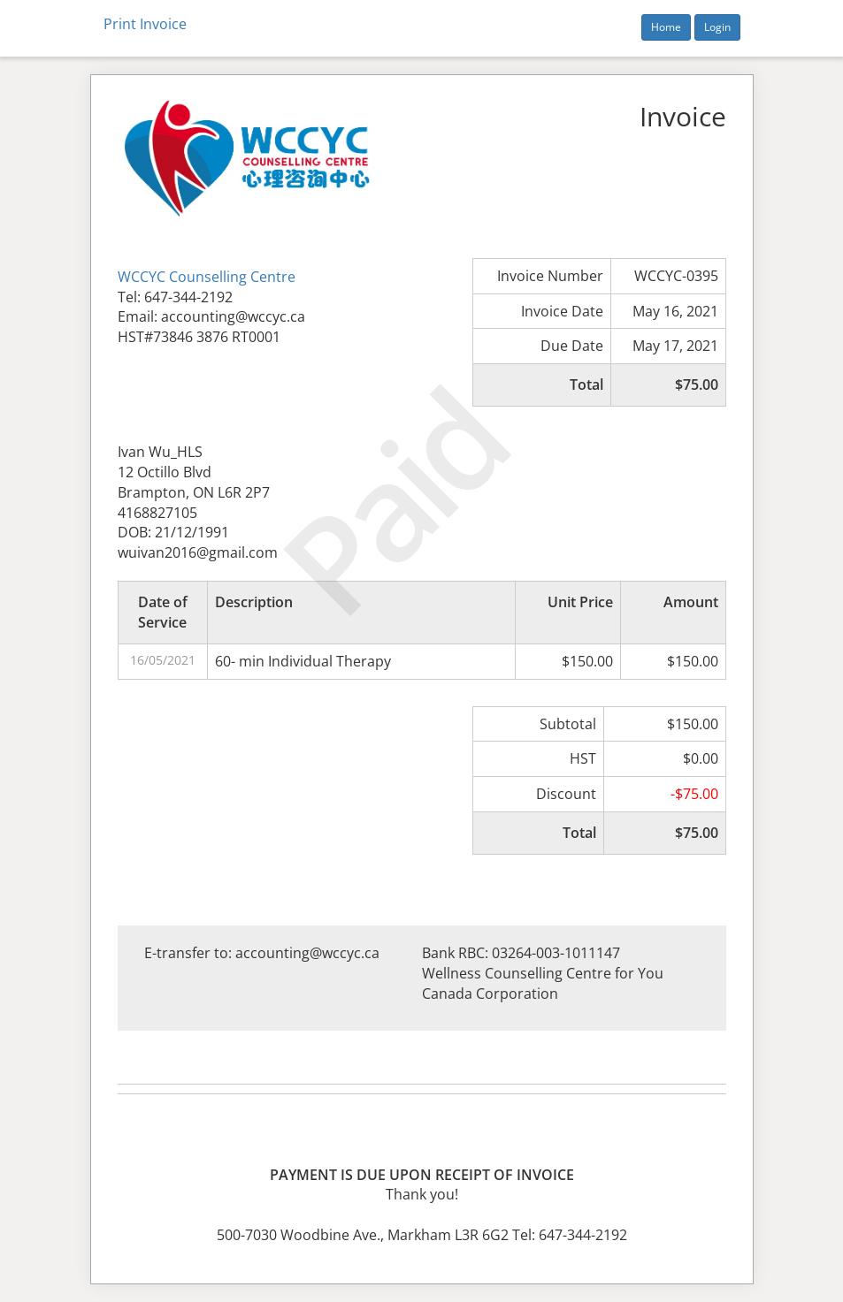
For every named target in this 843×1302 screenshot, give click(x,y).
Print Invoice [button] (145, 24)
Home (666, 26)
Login (717, 26)
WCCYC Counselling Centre (206, 276)
